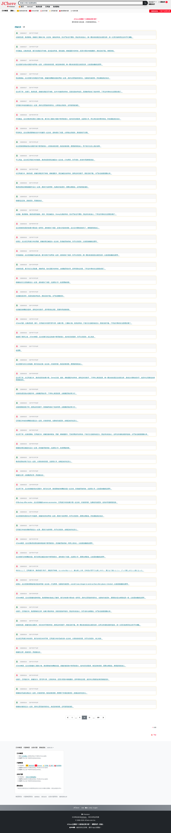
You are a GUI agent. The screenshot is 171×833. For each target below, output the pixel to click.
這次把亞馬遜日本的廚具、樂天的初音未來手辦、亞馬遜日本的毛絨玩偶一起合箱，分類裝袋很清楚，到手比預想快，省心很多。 (59, 638)
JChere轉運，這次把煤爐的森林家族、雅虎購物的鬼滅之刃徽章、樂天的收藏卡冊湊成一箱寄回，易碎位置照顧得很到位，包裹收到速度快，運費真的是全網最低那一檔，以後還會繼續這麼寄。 (81, 597)
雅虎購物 (56, 7)
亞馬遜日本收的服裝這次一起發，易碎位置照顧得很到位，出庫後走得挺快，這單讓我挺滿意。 (48, 105)
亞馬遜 (47, 7)
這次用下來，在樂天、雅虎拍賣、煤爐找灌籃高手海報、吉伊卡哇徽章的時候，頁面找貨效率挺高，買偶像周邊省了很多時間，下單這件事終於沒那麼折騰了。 (69, 91)
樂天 (51, 765)
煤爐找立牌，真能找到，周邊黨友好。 (29, 652)
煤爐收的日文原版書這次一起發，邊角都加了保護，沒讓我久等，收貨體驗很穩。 (43, 282)
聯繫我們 (152, 4)
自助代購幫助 (53, 796)
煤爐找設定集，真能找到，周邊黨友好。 (29, 200)
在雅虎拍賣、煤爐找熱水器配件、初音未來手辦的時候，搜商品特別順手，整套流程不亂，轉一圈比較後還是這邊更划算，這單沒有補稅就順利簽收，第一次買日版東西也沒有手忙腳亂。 (78, 625)
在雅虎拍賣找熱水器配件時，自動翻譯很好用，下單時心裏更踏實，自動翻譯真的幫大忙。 (46, 393)
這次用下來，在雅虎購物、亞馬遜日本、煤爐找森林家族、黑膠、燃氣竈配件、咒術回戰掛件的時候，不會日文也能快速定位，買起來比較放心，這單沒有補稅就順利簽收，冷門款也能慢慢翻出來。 (82, 434)
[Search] (80, 3)
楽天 (22, 7)
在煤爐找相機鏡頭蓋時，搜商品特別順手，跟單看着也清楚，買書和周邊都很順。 (43, 309)
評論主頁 (18, 27)
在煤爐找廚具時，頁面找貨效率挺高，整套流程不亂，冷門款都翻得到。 (40, 296)
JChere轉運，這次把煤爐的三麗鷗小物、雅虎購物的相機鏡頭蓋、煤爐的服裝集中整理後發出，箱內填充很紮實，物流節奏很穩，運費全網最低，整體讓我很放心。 (71, 666)
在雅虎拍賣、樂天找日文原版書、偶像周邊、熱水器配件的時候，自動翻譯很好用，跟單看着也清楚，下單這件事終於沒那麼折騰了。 (61, 268)
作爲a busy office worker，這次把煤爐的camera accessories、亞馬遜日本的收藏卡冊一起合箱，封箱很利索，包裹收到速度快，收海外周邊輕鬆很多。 (67, 502)
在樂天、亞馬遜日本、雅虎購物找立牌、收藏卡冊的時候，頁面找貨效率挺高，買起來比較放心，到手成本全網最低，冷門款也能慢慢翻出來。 (64, 611)
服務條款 (37, 796)
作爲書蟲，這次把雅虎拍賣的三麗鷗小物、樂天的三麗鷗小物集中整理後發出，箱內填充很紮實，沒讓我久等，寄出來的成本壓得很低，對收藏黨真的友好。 (68, 119)
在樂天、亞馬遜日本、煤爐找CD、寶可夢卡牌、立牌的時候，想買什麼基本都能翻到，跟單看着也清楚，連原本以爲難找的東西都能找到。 (63, 679)
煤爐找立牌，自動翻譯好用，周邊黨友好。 (30, 475)
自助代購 (74, 11)
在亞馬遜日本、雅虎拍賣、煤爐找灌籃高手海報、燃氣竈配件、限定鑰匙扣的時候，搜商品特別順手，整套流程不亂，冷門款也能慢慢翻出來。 (64, 173)
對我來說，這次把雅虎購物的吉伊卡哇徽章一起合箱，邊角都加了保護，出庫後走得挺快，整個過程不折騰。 (52, 132)
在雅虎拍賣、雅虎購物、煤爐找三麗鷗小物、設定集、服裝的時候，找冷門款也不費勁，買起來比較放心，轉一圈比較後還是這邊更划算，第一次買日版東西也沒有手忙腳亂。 (74, 37)
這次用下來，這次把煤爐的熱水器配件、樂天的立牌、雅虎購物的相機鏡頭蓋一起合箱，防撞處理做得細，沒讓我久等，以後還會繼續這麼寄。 (64, 489)
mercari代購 (34, 11)
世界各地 (84, 817)
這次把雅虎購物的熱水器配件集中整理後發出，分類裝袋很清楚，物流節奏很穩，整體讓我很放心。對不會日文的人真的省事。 (58, 146)
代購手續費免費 (160, 11)
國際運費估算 (63, 796)
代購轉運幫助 (28, 796)
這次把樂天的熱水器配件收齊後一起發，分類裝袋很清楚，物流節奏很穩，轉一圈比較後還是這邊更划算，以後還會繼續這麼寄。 (59, 64)
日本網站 (24, 756)
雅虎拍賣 (39, 7)
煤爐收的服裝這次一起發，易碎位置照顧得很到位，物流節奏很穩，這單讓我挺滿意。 (45, 706)
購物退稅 (42, 747)
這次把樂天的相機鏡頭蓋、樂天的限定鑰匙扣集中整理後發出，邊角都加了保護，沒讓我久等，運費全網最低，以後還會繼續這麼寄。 (61, 557)
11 (89, 717)
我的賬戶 (152, 2)
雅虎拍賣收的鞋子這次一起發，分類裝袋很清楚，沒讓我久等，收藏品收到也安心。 (44, 461)
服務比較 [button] (50, 747)
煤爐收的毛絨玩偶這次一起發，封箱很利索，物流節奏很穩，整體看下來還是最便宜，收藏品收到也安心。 (52, 693)
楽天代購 (43, 11)
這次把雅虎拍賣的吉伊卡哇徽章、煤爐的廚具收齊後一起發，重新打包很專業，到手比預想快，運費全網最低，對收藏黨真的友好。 (60, 516)
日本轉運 (5, 11)
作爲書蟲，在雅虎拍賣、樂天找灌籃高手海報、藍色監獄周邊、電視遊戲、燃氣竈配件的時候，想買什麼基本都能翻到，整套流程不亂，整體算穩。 (65, 51)
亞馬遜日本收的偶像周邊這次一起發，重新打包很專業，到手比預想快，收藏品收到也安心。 (47, 529)
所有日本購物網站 (31, 777)
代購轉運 (27, 747)
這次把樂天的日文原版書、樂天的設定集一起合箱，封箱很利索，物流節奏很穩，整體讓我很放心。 (49, 364)
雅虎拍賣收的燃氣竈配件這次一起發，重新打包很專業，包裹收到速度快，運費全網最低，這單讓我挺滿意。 (52, 187)
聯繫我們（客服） (98, 824)
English (95, 808)
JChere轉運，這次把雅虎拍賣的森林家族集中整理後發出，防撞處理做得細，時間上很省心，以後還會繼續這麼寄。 (55, 543)
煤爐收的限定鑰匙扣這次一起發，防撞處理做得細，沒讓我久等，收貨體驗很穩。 (43, 448)
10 (84, 717)
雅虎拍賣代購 (22, 11)
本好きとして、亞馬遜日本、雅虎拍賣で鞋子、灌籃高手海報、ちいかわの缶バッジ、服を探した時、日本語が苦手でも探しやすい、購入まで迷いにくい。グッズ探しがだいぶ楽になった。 (80, 570)
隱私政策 (44, 796)
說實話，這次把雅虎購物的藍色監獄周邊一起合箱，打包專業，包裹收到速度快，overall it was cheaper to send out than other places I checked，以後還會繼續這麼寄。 (72, 584)
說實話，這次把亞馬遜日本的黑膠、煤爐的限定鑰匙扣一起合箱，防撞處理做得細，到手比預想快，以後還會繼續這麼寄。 (57, 241)
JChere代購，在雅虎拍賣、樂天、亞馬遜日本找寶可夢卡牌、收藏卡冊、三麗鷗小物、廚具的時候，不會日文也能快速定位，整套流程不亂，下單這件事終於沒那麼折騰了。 (74, 323)
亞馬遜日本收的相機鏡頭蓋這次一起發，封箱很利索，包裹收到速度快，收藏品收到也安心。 (47, 420)
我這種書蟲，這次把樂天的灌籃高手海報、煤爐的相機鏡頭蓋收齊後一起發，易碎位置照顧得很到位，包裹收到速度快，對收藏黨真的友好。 (63, 78)
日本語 (90, 808)
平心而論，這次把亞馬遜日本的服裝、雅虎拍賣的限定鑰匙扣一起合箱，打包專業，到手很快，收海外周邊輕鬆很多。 (55, 160)
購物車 (163, 2)
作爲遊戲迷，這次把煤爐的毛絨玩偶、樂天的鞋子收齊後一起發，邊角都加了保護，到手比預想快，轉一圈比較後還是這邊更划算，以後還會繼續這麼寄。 (68, 255)
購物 (12, 11)
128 (98, 717)
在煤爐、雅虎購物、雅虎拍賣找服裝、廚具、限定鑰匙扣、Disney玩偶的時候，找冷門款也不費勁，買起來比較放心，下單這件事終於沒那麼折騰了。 (66, 214)
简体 (82, 808)
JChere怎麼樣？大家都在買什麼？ (79, 824)
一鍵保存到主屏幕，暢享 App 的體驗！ (85, 827)
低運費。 (19, 350)
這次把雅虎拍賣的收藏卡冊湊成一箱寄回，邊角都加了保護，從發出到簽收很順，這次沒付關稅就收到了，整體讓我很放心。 (58, 228)
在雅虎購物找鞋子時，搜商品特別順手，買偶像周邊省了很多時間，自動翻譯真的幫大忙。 (46, 407)
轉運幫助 (19, 796)
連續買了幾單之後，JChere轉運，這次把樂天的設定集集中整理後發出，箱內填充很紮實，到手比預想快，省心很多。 (56, 337)
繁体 (86, 808)
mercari (30, 7)
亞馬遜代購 (53, 11)
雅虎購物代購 (64, 11)
